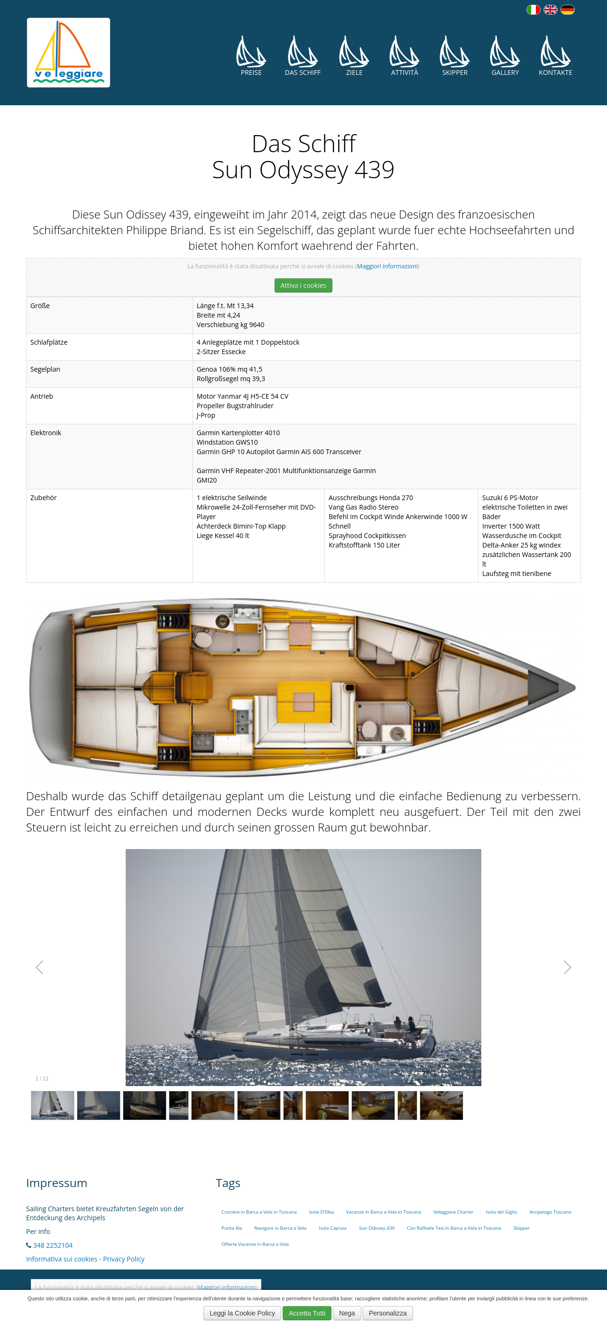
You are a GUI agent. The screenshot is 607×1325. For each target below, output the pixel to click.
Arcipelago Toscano (551, 1212)
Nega (347, 1313)
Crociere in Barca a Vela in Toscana (259, 1212)
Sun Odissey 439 (377, 1228)
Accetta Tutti (307, 1313)
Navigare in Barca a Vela (281, 1228)
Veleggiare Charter (453, 1212)
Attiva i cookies (304, 285)
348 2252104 (53, 1245)
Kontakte (555, 56)
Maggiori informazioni (387, 266)
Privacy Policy (123, 1258)
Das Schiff (303, 56)
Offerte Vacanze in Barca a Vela (255, 1244)
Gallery (505, 56)
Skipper (454, 56)
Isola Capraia (333, 1228)
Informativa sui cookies (61, 1258)
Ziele (354, 56)
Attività (404, 56)
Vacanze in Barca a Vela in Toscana (383, 1212)
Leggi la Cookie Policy (242, 1313)
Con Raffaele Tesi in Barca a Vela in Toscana (454, 1228)
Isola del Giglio (501, 1212)
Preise (251, 56)
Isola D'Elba (321, 1212)
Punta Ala (231, 1228)
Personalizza (388, 1313)
